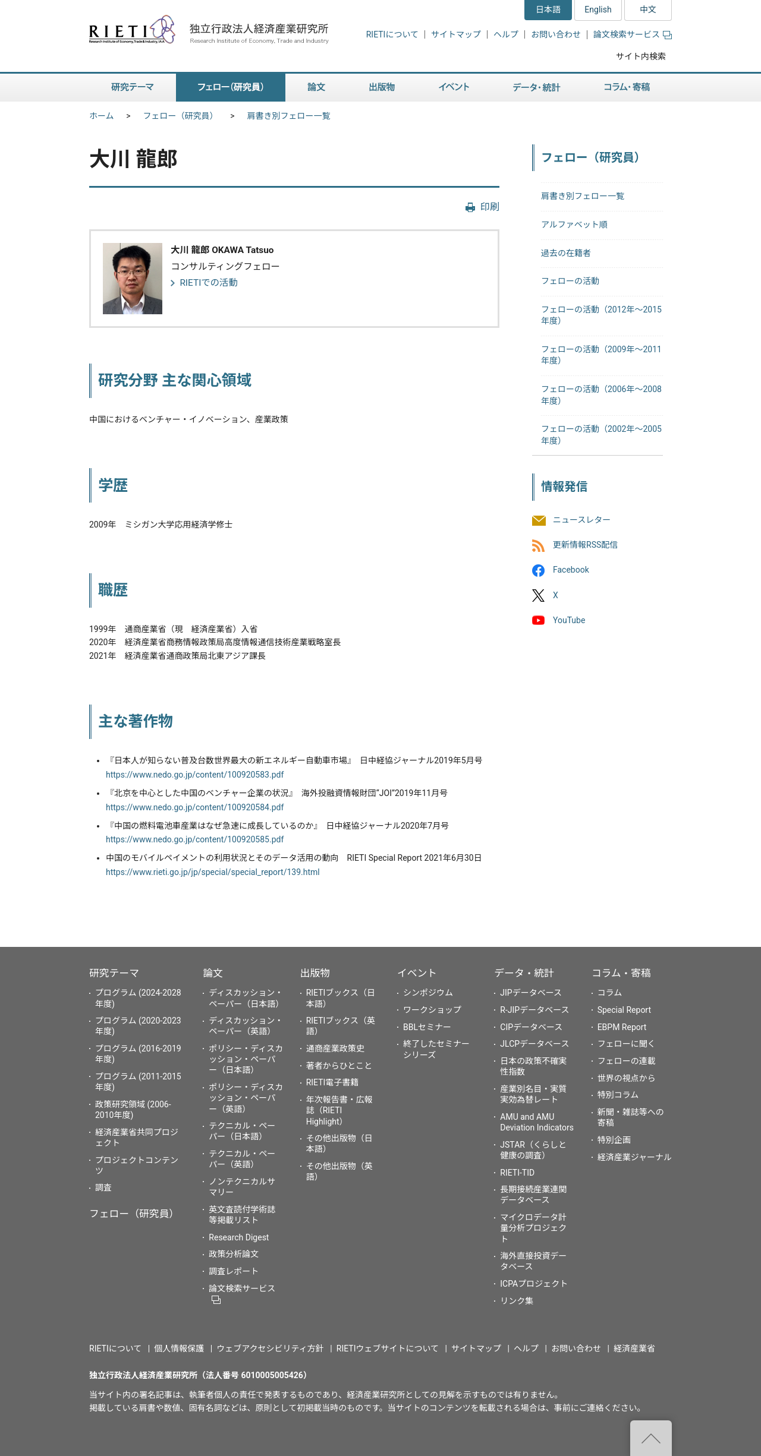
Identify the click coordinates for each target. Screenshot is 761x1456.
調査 (103, 1187)
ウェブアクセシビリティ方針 (269, 1348)
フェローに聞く (627, 1043)
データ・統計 (524, 973)
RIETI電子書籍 (332, 1082)
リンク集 (516, 1301)
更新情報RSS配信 (585, 545)
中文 (648, 9)
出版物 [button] (382, 88)
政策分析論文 (234, 1254)
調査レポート (234, 1271)
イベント (417, 973)
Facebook (571, 570)
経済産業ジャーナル (635, 1157)
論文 (213, 973)
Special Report (624, 1010)
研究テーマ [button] (132, 88)
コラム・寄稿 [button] (627, 88)
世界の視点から (627, 1078)
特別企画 (614, 1140)
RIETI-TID (517, 1172)
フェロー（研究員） (180, 116)
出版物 (315, 973)
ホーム (101, 116)
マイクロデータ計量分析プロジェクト (533, 1227)
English (597, 9)
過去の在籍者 (566, 253)
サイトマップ (456, 34)
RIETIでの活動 (209, 282)
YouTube (569, 620)
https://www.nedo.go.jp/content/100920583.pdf (195, 774)
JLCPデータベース (534, 1043)
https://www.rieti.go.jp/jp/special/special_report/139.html (213, 872)
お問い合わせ (556, 34)
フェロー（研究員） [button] (230, 88)
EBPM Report (622, 1027)
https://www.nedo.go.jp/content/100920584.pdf (195, 807)
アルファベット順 (574, 224)
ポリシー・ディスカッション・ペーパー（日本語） (246, 1059)
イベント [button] (454, 88)
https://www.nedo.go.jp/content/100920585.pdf (195, 839)
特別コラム (618, 1095)
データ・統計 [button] (537, 88)
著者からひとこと (339, 1065)
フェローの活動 (570, 281)
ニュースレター (582, 520)
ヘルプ (505, 34)
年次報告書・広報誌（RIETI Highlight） (339, 1110)
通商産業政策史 (335, 1048)
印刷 (489, 207)
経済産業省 (634, 1348)
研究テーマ (114, 973)
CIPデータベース (531, 1027)
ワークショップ (432, 1010)
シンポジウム (428, 992)
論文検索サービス (632, 34)
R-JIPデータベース (534, 1010)
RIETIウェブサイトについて (388, 1348)
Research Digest (239, 1237)
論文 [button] (316, 88)
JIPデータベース (531, 992)
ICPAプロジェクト (534, 1283)
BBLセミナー (427, 1027)
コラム (610, 992)
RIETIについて (392, 34)
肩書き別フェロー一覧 (289, 116)
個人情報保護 (179, 1348)
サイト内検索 (641, 56)
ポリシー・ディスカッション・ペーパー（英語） (246, 1097)
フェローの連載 (627, 1061)
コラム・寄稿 (621, 973)
